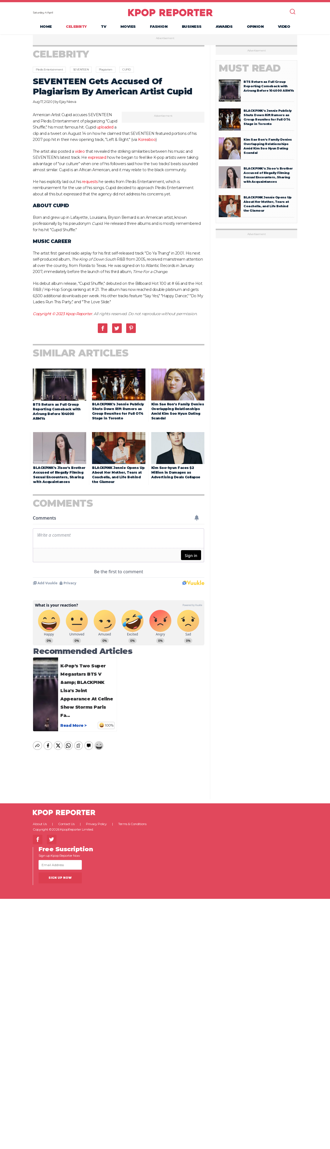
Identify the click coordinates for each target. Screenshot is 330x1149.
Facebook (102, 328)
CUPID (126, 69)
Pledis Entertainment (49, 69)
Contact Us (66, 819)
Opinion (255, 26)
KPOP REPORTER (170, 12)
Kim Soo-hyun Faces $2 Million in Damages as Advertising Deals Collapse (175, 472)
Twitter (117, 328)
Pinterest (131, 328)
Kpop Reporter (79, 313)
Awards (224, 26)
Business (192, 26)
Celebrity (76, 26)
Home (46, 26)
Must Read (250, 68)
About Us (40, 819)
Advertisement (165, 38)
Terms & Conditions (132, 819)
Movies (128, 26)
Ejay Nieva (67, 101)
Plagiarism (105, 69)
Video (284, 26)
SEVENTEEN (81, 69)
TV (103, 26)
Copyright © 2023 (49, 313)
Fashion (159, 26)
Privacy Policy (96, 819)
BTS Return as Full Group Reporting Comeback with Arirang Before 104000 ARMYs (269, 86)
